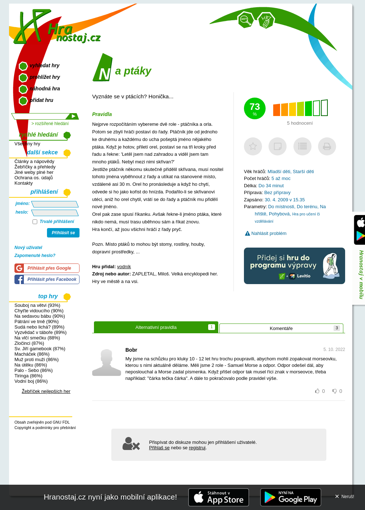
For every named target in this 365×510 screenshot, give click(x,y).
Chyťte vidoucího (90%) (39, 310)
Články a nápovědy (34, 161)
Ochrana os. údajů (33, 177)
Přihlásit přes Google (49, 268)
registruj (197, 447)
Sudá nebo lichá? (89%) (39, 327)
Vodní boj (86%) (31, 381)
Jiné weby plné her (33, 172)
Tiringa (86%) (28, 375)
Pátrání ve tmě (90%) (36, 321)
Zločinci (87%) (29, 343)
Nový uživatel (28, 247)
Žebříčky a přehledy (35, 167)
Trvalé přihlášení (53, 221)
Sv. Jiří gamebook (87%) (39, 348)
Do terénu (307, 206)
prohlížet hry (45, 77)
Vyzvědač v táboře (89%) (40, 332)
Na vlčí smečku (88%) (37, 337)
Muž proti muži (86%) (36, 359)
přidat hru (41, 100)
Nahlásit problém (266, 233)
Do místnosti (281, 206)
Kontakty (23, 183)
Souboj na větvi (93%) (37, 305)
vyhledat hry (44, 65)
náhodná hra (45, 88)
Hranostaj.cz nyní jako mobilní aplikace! (110, 497)
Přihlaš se (159, 447)
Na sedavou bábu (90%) (39, 316)
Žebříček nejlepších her (46, 391)
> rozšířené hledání (50, 123)
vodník (124, 266)
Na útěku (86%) (30, 365)
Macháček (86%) (32, 354)
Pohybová (279, 214)
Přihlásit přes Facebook (51, 279)
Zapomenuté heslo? (34, 255)
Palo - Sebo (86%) (33, 370)
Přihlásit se (63, 232)
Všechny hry (27, 143)
